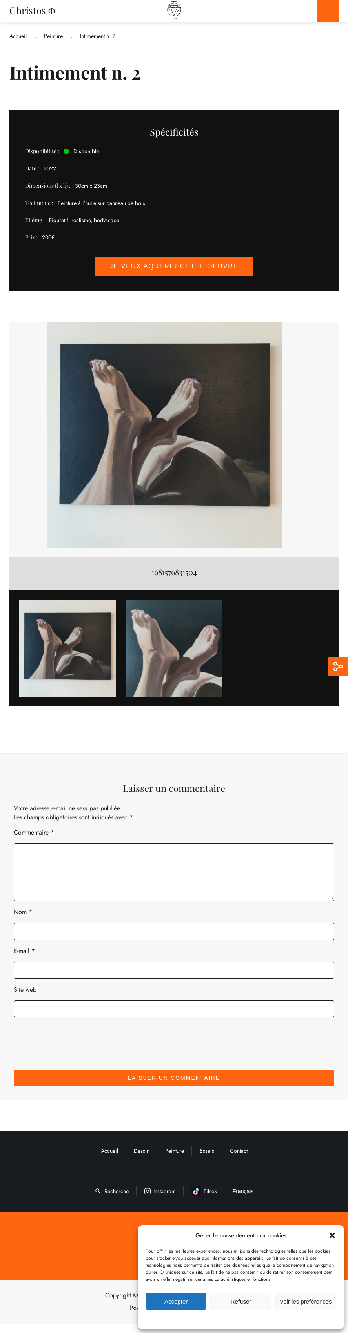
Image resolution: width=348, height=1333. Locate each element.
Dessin (141, 1160)
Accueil (18, 36)
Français (243, 1200)
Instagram (160, 1200)
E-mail (24, 960)
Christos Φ (32, 10)
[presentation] (67, 1046)
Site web (25, 998)
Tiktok (204, 1200)
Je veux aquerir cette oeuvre (173, 266)
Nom (23, 921)
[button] (332, 1235)
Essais (207, 1160)
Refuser (241, 1301)
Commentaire (34, 832)
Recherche (112, 1200)
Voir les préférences (306, 1301)
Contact (239, 1160)
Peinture (53, 36)
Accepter (176, 1301)
